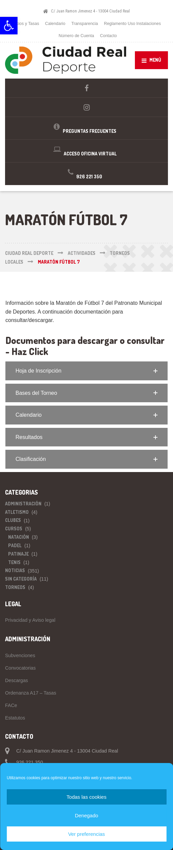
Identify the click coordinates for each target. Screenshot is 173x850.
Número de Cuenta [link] (76, 35)
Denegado (86, 815)
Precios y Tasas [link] (24, 23)
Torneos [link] (15, 587)
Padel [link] (15, 545)
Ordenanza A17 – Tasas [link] (30, 693)
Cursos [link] (13, 528)
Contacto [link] (108, 35)
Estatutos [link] (15, 718)
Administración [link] (23, 503)
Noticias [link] (15, 570)
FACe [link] (11, 705)
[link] (9, 25)
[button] (86, 370)
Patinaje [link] (18, 554)
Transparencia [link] (84, 23)
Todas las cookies (86, 797)
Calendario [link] (55, 23)
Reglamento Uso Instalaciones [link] (132, 23)
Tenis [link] (14, 562)
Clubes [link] (13, 520)
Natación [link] (18, 537)
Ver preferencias (86, 834)
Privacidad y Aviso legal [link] (30, 620)
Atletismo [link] (17, 512)
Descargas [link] (16, 680)
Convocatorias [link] (20, 668)
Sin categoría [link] (21, 579)
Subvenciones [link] (20, 655)
